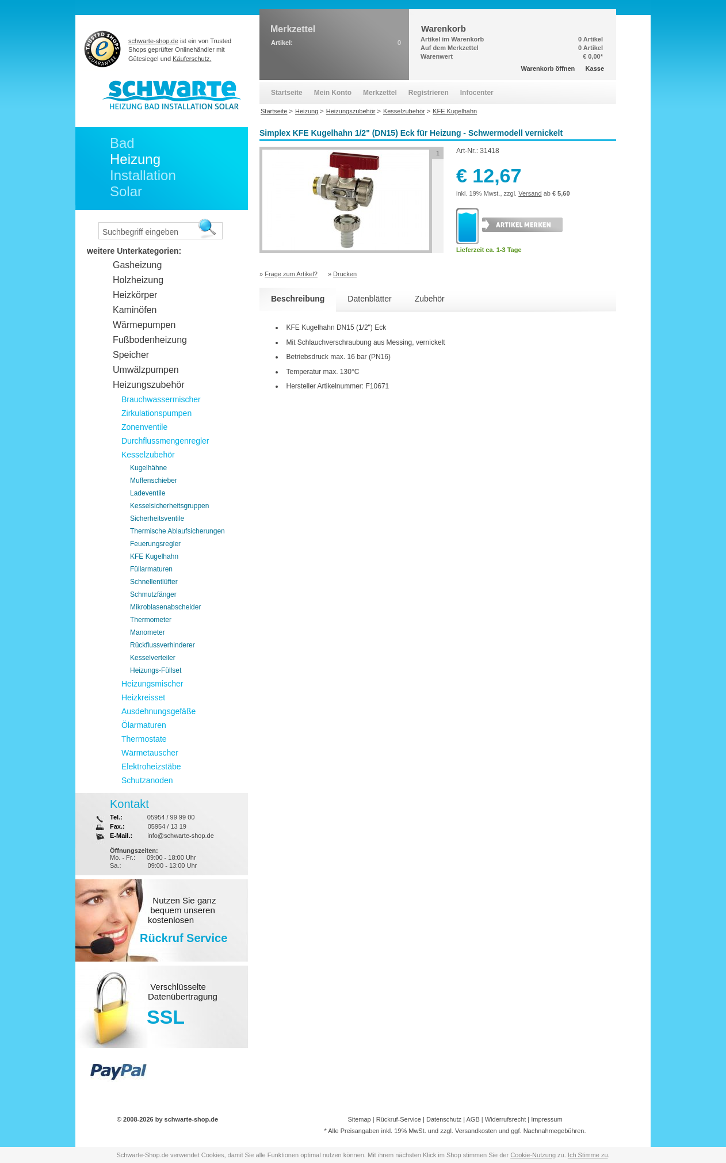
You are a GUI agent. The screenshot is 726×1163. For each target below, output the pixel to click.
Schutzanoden (147, 780)
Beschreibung (297, 298)
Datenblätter (369, 298)
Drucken (345, 273)
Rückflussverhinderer (162, 645)
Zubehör (430, 298)
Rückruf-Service (398, 1119)
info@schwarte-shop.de (180, 835)
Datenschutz (443, 1119)
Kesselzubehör (148, 454)
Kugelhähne (148, 468)
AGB (472, 1119)
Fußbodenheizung (150, 340)
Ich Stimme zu (588, 1154)
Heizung (135, 159)
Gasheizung (137, 265)
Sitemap (358, 1119)
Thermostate (144, 738)
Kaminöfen (135, 310)
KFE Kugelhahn (154, 556)
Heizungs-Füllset (155, 670)
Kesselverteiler (152, 658)
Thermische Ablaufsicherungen (177, 531)
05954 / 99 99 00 (171, 817)
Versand (529, 193)
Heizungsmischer (152, 683)
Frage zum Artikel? (291, 273)
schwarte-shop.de (153, 40)
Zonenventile (144, 427)
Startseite (287, 93)
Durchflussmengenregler (165, 440)
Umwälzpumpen (146, 370)
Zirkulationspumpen (156, 413)
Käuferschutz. (192, 58)
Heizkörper (135, 295)
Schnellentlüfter (154, 582)
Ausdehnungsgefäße (158, 711)
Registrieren (428, 93)
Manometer (147, 632)
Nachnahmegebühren (554, 1130)
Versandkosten (476, 1130)
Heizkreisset (143, 697)
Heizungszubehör (149, 385)
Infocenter (477, 93)
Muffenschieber (153, 480)
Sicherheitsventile (157, 518)
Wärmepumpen (144, 325)
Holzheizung (138, 280)
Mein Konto (332, 93)
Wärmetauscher (149, 752)
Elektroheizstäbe (151, 766)
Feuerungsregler (155, 544)
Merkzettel (380, 93)
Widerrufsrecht (505, 1119)
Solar (126, 191)
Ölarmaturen (143, 725)
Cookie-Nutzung (533, 1154)
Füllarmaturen (151, 569)
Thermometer (150, 620)
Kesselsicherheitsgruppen (169, 506)
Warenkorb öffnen (548, 68)
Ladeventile (147, 493)
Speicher (131, 355)
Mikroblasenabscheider (165, 607)
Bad (122, 143)
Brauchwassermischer (161, 399)
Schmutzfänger (153, 594)
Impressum (546, 1119)
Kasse (595, 68)
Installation (143, 175)
